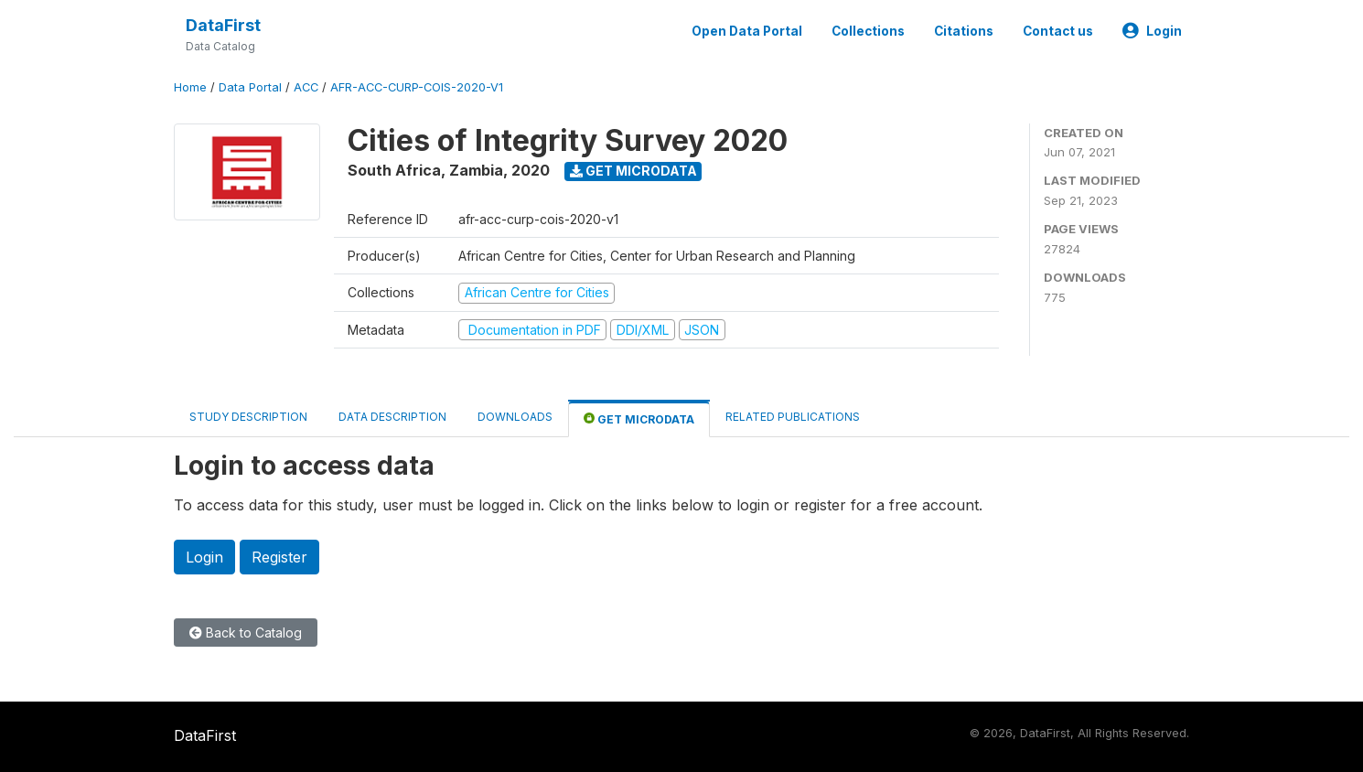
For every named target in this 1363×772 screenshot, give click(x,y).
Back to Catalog (245, 632)
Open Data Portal (747, 31)
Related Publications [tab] (792, 417)
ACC (306, 87)
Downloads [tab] (515, 417)
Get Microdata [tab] (639, 418)
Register (279, 557)
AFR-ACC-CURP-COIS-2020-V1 (416, 87)
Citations (963, 31)
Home (190, 87)
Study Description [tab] (248, 417)
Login (1152, 31)
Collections (868, 31)
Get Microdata (633, 170)
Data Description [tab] (392, 417)
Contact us (1058, 31)
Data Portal (250, 87)
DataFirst (223, 25)
